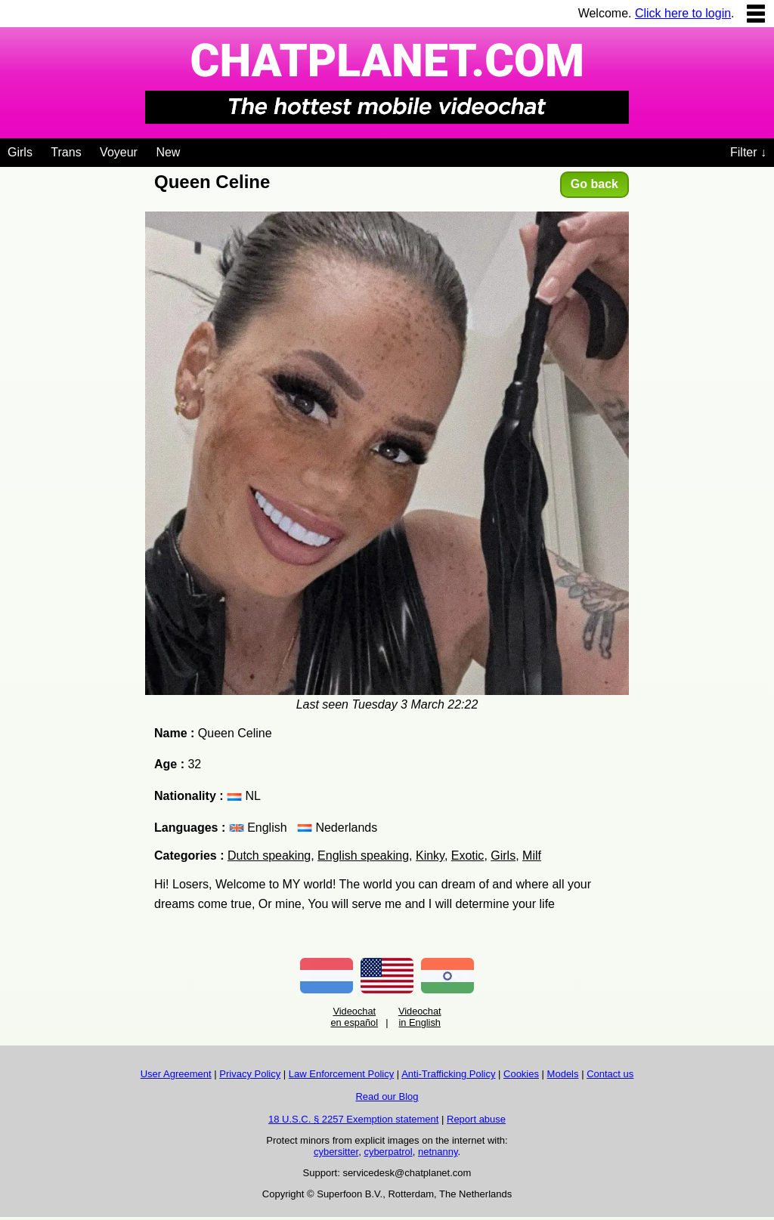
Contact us (610, 1073)
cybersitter (336, 1151)
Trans (66, 152)
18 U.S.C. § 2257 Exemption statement (353, 1119)
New (168, 152)
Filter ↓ (748, 152)
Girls (20, 152)
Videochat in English (419, 1016)
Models (563, 1073)
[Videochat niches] (191, 149)
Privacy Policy (249, 1073)
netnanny (438, 1151)
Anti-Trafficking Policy (448, 1073)
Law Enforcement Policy (341, 1073)
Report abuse (476, 1119)
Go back (594, 184)
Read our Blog (386, 1096)
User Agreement (176, 1073)
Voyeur (119, 152)
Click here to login (683, 13)
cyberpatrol (388, 1151)
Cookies (521, 1073)
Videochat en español (354, 1016)
